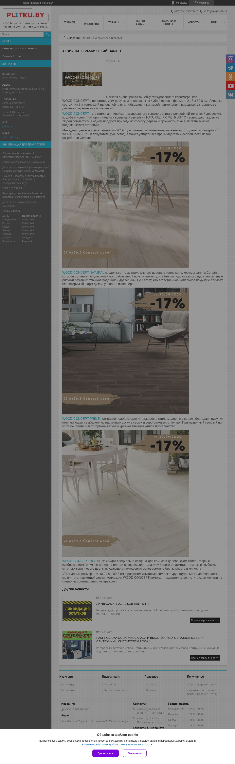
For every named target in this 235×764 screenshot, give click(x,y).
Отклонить (134, 753)
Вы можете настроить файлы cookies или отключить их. (116, 744)
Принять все (106, 753)
